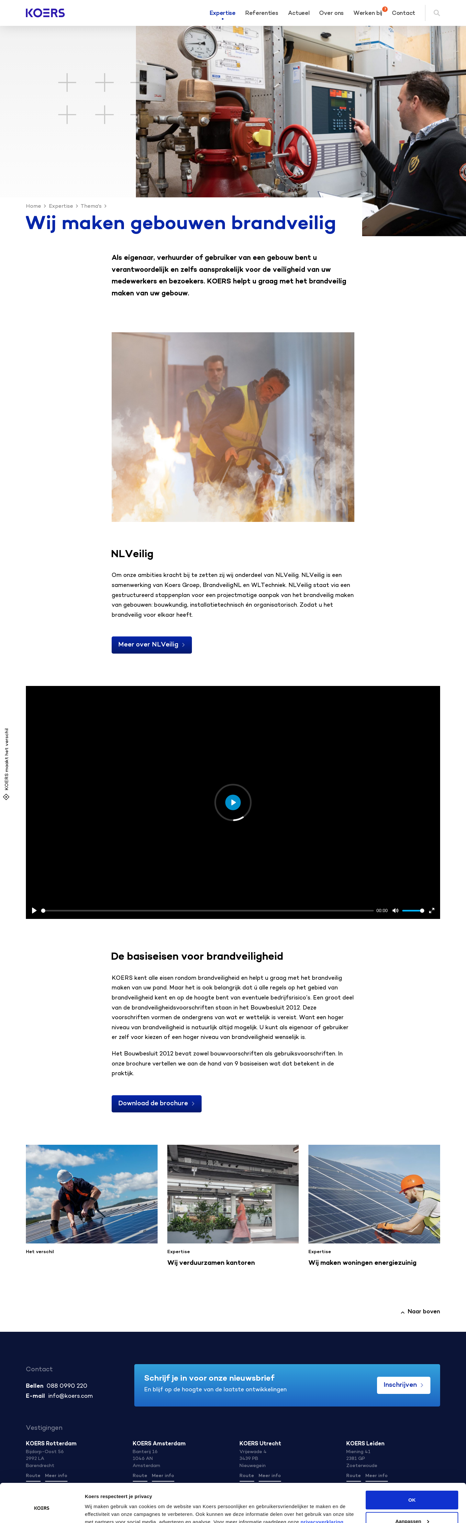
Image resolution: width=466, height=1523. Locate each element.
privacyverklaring (321, 1492)
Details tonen (100, 1510)
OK (412, 1470)
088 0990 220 (67, 1386)
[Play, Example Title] (34, 910)
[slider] (207, 911)
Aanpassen (412, 1491)
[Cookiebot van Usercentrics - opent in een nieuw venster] (42, 1510)
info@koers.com (70, 1396)
